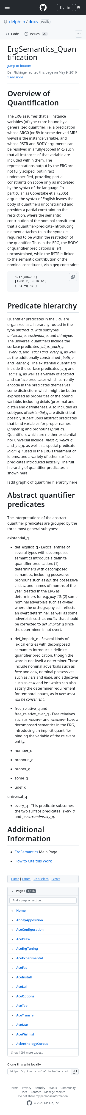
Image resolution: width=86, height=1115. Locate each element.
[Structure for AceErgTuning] (12, 948)
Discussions (41, 879)
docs (33, 21)
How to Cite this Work (33, 861)
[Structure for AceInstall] (12, 977)
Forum (26, 879)
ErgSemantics (26, 851)
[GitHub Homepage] (29, 1103)
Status (53, 1088)
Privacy (26, 1088)
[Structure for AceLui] (12, 986)
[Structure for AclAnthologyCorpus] (12, 1043)
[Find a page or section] (43, 900)
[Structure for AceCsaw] (12, 939)
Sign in (65, 7)
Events (56, 879)
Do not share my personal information (43, 1096)
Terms (14, 1088)
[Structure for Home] (12, 910)
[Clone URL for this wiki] (39, 1071)
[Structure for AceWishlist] (12, 1034)
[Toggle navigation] (7, 7)
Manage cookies (54, 1092)
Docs (24, 1092)
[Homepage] (43, 7)
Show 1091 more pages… (27, 1052)
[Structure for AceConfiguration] (12, 929)
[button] (73, 277)
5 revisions (15, 77)
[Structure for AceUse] (12, 1024)
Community (68, 1088)
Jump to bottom (19, 65)
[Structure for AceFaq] (12, 967)
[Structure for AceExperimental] (12, 958)
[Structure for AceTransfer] (12, 1015)
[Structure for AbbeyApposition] (12, 920)
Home (15, 879)
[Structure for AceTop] (12, 1005)
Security (40, 1088)
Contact (36, 1092)
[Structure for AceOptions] (12, 996)
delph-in (17, 21)
